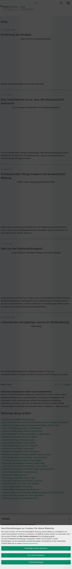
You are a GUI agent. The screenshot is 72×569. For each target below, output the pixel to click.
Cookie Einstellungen (36, 562)
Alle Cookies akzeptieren (36, 555)
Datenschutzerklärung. (30, 543)
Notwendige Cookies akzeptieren (36, 548)
